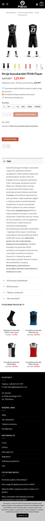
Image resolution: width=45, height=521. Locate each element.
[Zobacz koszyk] (41, 4)
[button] (3, 4)
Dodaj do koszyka (26, 114)
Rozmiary (5, 103)
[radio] (4, 106)
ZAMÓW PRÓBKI (10, 139)
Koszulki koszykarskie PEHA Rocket (33, 331)
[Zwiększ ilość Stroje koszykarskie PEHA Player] (10, 114)
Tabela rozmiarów (12, 292)
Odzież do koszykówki (25, 13)
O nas (4, 443)
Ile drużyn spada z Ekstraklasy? (14, 479)
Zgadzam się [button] (22, 515)
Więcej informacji (34, 512)
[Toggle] (4, 161)
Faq (3, 466)
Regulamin (6, 456)
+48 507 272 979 (16, 384)
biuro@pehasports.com (17, 387)
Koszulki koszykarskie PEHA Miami (11, 363)
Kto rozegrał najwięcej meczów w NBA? (18, 484)
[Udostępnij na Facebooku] (4, 146)
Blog (4, 415)
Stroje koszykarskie (31, 126)
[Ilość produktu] (7, 114)
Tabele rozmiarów (9, 424)
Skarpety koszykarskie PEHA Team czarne (11, 331)
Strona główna (11, 13)
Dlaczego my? (7, 452)
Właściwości (10, 286)
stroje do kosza (22, 210)
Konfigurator (7, 429)
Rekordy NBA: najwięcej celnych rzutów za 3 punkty (20, 490)
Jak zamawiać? (11, 298)
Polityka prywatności (10, 461)
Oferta (4, 447)
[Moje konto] (37, 4)
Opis (6, 161)
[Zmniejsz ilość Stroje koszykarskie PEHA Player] (3, 114)
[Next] (42, 68)
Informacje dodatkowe (15, 280)
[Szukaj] (7, 4)
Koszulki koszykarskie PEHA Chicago (33, 363)
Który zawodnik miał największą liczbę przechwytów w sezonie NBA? (18, 498)
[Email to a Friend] (8, 146)
